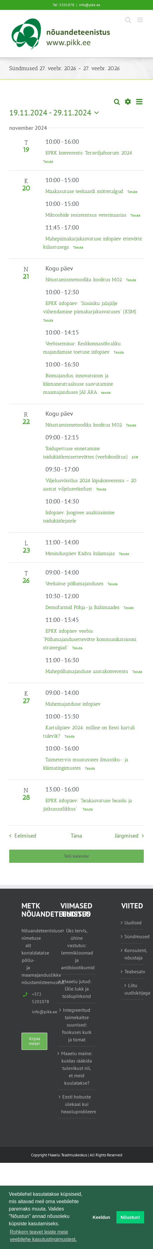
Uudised (132, 922)
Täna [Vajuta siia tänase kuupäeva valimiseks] (76, 835)
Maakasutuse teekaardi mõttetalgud (85, 191)
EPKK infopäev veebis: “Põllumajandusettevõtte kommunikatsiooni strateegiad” (89, 639)
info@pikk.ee (89, 4)
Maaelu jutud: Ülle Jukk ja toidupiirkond (76, 988)
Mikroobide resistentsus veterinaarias (86, 215)
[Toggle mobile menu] (140, 20)
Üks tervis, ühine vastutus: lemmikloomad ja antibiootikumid (77, 949)
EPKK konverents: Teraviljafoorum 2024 (88, 153)
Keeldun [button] (101, 1217)
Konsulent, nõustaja (132, 954)
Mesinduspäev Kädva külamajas (80, 553)
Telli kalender (76, 856)
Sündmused (132, 936)
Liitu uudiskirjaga (132, 989)
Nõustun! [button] (130, 1217)
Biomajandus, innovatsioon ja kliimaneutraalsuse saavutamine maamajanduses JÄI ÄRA (78, 384)
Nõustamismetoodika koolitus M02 (84, 279)
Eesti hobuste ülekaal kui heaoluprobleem (77, 1104)
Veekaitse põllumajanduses (75, 583)
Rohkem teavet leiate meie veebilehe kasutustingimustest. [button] (43, 1235)
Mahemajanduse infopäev (73, 704)
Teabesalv (132, 971)
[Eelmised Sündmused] (21, 836)
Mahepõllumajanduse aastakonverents (87, 671)
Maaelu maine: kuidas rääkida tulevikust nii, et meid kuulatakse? (76, 1068)
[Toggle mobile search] (128, 20)
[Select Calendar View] (139, 102)
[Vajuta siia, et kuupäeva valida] (55, 112)
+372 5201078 (33, 997)
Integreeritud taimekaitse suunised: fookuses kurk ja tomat (77, 1025)
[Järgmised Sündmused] (131, 836)
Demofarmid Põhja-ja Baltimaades (83, 607)
